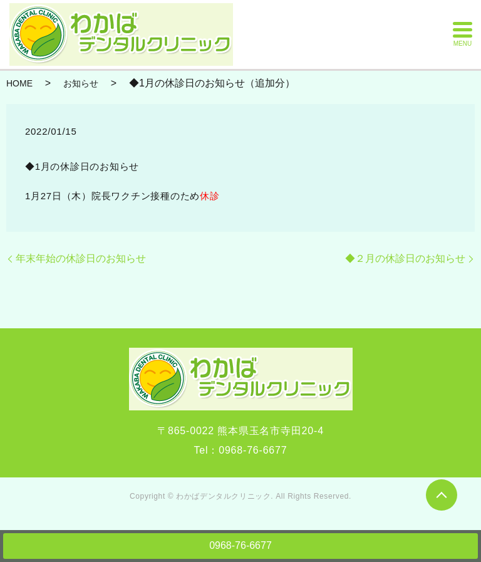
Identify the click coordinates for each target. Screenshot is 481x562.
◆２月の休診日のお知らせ (405, 258)
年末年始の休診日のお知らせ (81, 258)
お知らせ (80, 83)
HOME (19, 83)
